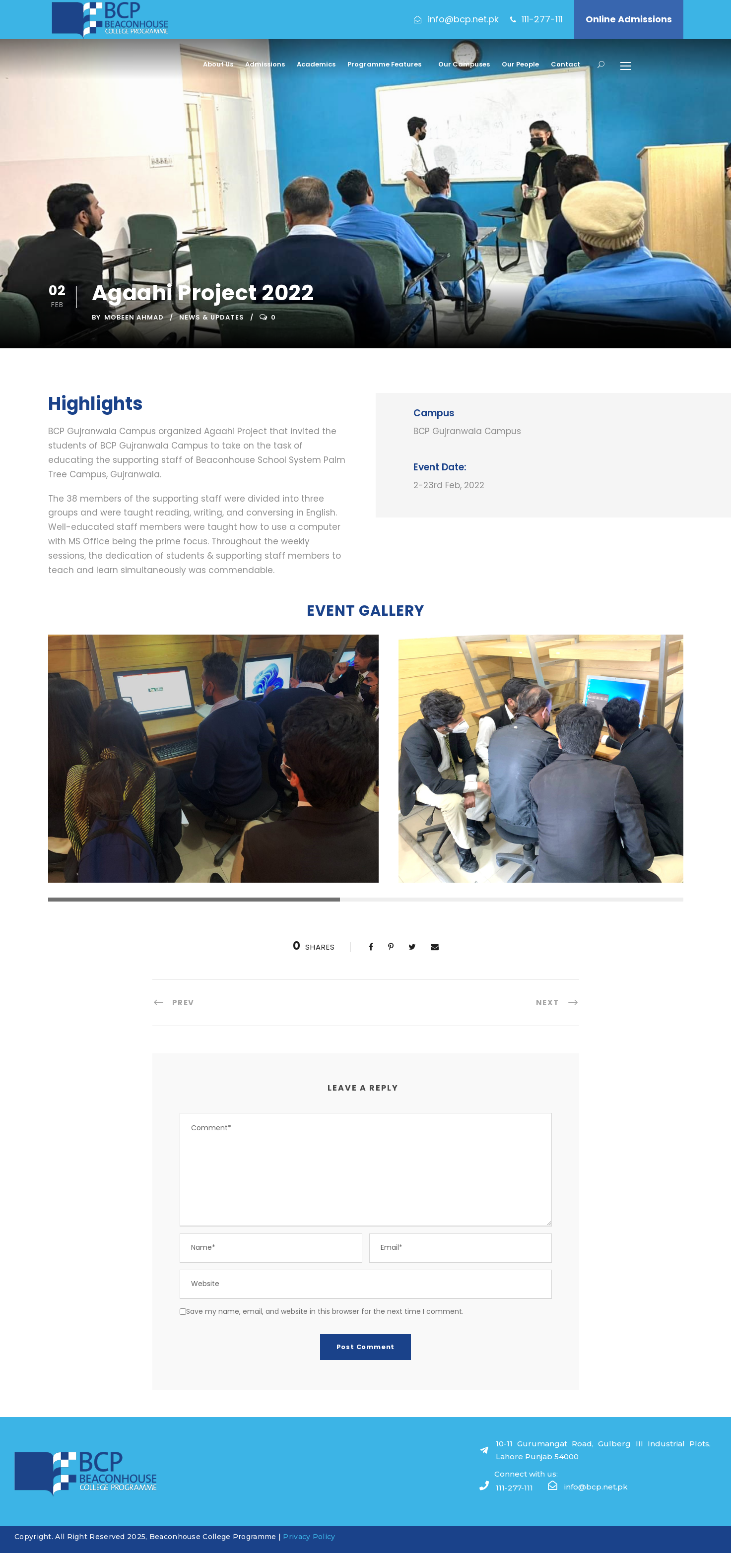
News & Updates (211, 317)
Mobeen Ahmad (134, 317)
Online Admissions (629, 19)
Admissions (265, 64)
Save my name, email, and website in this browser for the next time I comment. (325, 1311)
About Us (218, 64)
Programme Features (384, 64)
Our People (520, 64)
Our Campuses (464, 64)
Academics (316, 64)
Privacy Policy (309, 1536)
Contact (565, 64)
